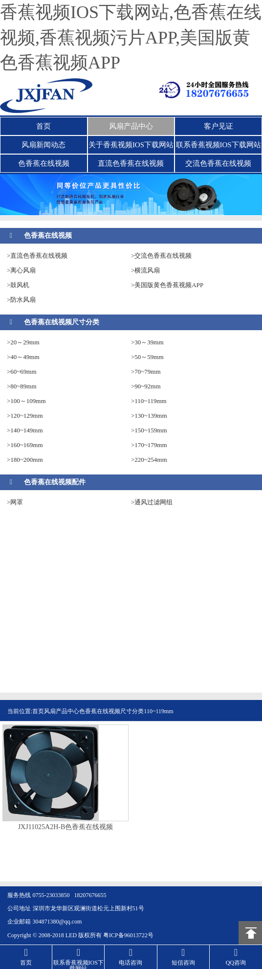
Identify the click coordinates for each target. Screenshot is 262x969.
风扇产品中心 (131, 126)
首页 (43, 126)
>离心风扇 (21, 270)
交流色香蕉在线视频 (218, 163)
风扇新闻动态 (44, 145)
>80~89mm (22, 386)
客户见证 (218, 126)
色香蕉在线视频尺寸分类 (61, 322)
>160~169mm (25, 445)
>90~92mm (146, 386)
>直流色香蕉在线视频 (37, 255)
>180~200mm (25, 459)
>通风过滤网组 (152, 502)
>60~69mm (22, 371)
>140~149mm (25, 430)
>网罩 (15, 502)
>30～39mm (147, 342)
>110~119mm (149, 401)
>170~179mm (149, 445)
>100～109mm (26, 401)
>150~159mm (149, 430)
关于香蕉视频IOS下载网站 (131, 145)
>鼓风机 (18, 285)
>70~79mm (146, 371)
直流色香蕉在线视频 (131, 163)
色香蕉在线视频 (43, 163)
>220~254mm (149, 459)
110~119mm (158, 711)
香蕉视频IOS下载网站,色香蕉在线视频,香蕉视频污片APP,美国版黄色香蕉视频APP (131, 37)
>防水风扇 (21, 299)
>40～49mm (23, 357)
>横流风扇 (145, 270)
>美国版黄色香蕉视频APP (167, 285)
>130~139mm (149, 415)
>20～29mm (23, 342)
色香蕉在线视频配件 (55, 482)
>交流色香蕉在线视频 (161, 255)
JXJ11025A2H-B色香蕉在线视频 (65, 827)
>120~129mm (25, 415)
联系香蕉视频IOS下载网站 (218, 145)
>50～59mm (147, 357)
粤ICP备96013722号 (128, 935)
